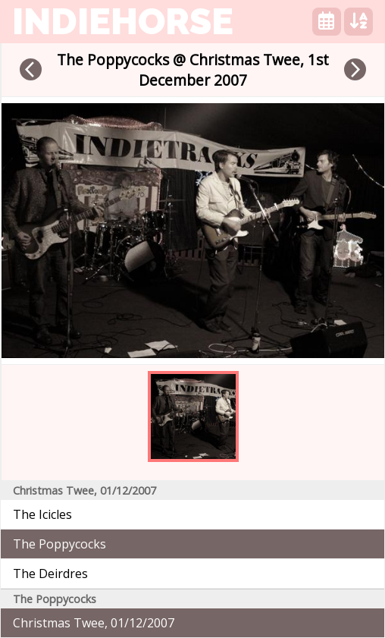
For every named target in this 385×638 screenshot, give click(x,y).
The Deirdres (50, 573)
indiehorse (122, 21)
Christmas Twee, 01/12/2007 (93, 622)
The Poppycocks (59, 544)
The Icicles (42, 514)
